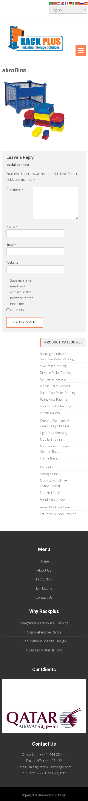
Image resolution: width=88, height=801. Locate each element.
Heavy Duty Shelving (54, 426)
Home (44, 561)
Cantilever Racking (53, 379)
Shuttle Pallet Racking (55, 406)
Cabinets (46, 467)
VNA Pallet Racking (53, 366)
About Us (44, 570)
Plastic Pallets (50, 413)
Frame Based (49, 458)
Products (43, 579)
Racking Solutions (52, 353)
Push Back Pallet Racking (58, 392)
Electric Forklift (50, 492)
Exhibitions (44, 588)
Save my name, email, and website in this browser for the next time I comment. (22, 295)
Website (12, 262)
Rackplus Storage (55, 795)
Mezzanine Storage (54, 446)
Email (11, 244)
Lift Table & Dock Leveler (58, 514)
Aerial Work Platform (55, 507)
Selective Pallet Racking (57, 359)
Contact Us (44, 597)
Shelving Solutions (53, 420)
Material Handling (52, 480)
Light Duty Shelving (53, 432)
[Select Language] (67, 10)
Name (12, 226)
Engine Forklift (50, 486)
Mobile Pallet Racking (55, 386)
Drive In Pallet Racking (55, 372)
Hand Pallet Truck (52, 499)
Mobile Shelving (51, 439)
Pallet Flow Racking (53, 399)
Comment (15, 189)
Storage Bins (49, 474)
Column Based (50, 451)
